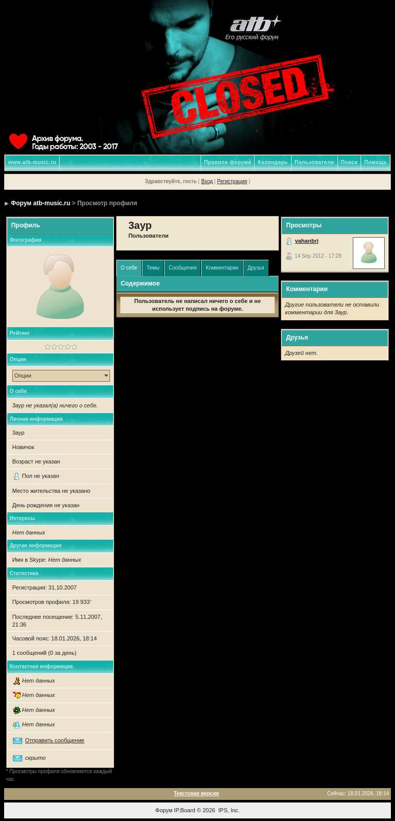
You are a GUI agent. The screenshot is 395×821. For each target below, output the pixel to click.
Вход (207, 181)
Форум (163, 810)
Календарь (273, 162)
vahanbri (306, 241)
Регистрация (232, 181)
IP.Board (184, 810)
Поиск (349, 162)
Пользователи (314, 162)
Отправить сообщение (54, 740)
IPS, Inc (229, 810)
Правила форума (228, 162)
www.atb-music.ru (32, 162)
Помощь (375, 162)
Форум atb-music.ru (40, 203)
